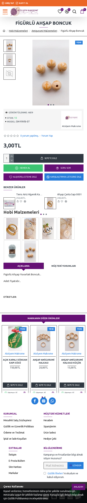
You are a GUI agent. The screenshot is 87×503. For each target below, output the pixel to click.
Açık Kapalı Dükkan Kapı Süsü (15, 361)
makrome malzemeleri (44, 302)
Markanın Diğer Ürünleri (44, 318)
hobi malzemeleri (28, 297)
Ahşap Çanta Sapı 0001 (69, 194)
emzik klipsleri (12, 306)
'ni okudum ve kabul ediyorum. (61, 475)
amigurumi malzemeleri (16, 302)
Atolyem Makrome (15, 353)
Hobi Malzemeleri (18, 30)
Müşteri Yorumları (63, 266)
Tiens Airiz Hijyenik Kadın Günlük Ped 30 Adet (29, 194)
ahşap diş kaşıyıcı (67, 302)
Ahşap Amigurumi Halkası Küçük (72, 361)
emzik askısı (62, 297)
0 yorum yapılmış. (29, 135)
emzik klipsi (46, 297)
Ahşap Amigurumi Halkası (43, 361)
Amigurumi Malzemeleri (44, 30)
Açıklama (23, 266)
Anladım (78, 487)
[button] (48, 104)
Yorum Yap (47, 135)
